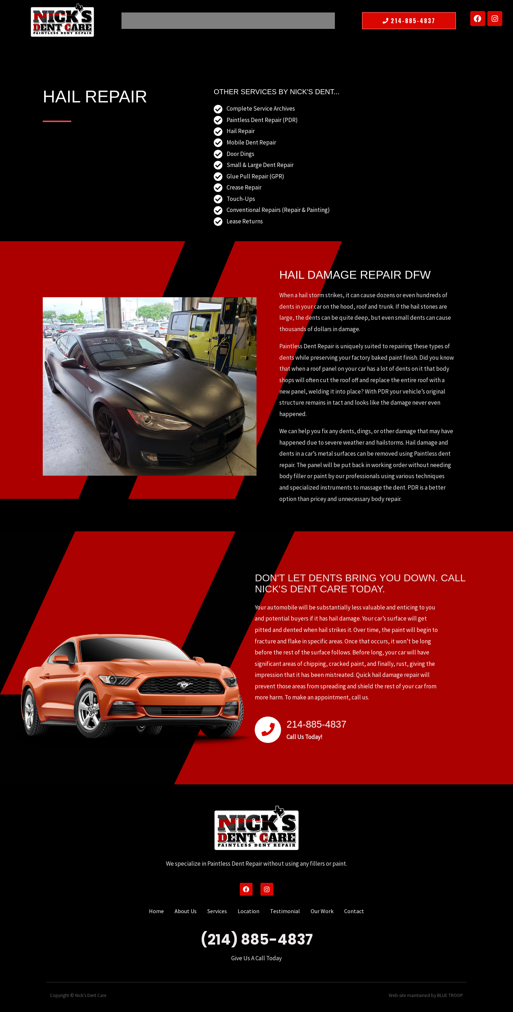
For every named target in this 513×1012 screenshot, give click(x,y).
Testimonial (253, 20)
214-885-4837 (321, 723)
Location (220, 20)
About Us (164, 20)
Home (138, 20)
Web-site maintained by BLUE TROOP (427, 995)
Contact (315, 20)
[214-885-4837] (268, 730)
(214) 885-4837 (257, 940)
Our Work (286, 20)
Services (192, 20)
